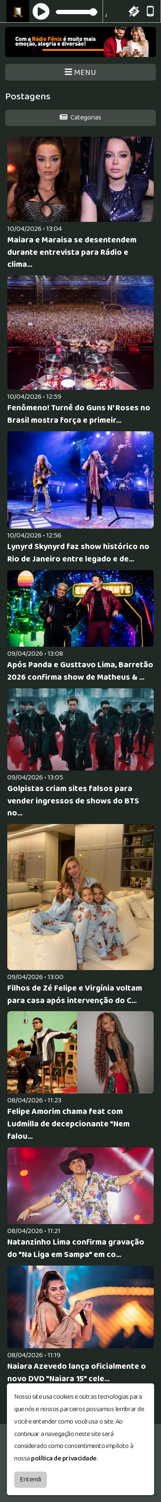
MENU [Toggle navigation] (80, 72)
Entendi (30, 1479)
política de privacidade (64, 1458)
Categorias (80, 117)
